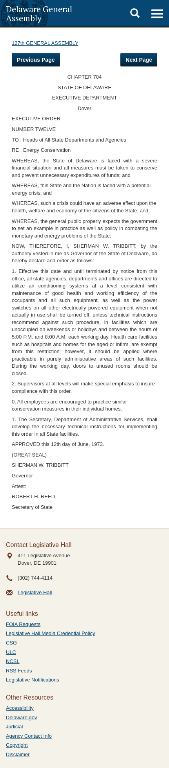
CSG (11, 643)
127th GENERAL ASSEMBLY (45, 43)
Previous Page (36, 60)
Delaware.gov (21, 717)
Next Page (138, 60)
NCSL (13, 661)
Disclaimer (18, 754)
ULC (11, 652)
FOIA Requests (23, 624)
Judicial (14, 726)
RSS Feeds (19, 671)
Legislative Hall (35, 592)
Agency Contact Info (29, 736)
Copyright (17, 745)
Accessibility (20, 708)
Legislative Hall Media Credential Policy (50, 633)
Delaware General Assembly (39, 13)
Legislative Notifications (32, 680)
